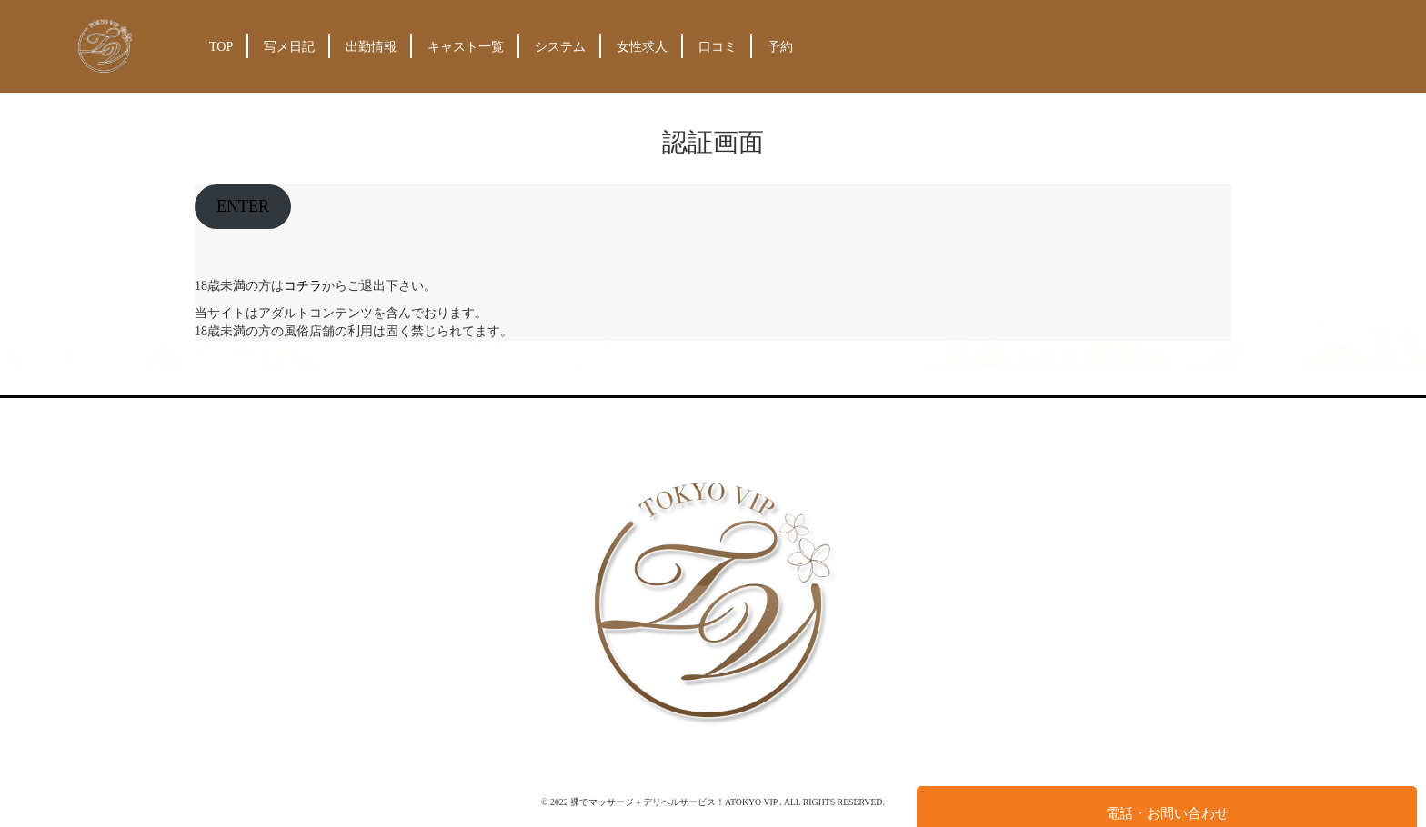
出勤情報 (371, 47)
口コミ (717, 47)
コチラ (303, 286)
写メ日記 (289, 47)
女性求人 (642, 47)
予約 (780, 47)
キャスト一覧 (465, 47)
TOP (221, 47)
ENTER (242, 206)
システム (560, 47)
